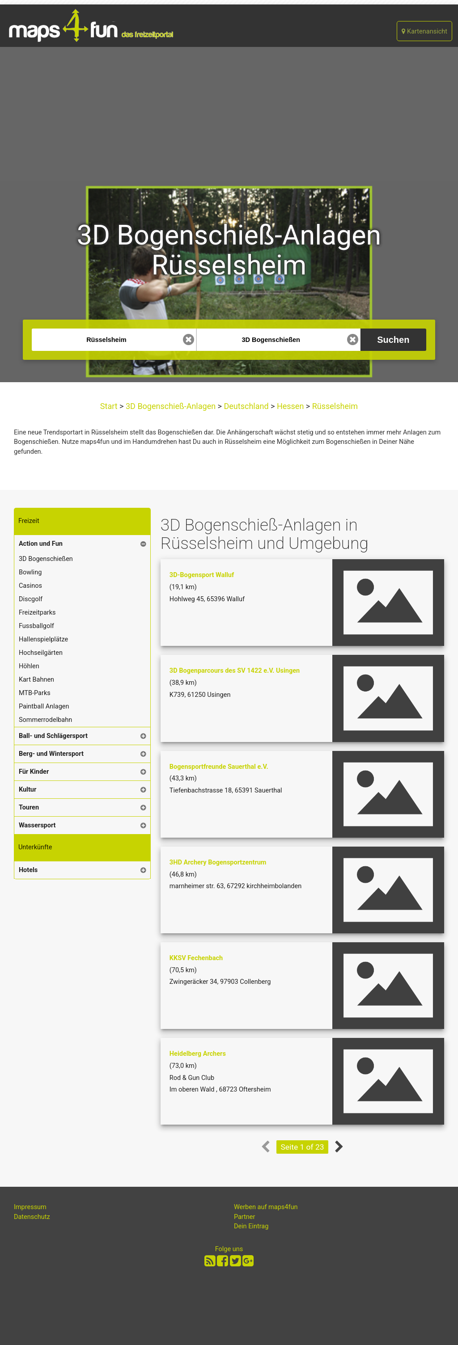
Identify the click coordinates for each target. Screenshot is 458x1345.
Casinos (30, 586)
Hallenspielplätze (43, 639)
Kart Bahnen (36, 679)
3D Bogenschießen (46, 559)
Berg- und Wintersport (51, 754)
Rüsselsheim (334, 406)
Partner (244, 1217)
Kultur (27, 789)
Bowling (30, 572)
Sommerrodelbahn (45, 720)
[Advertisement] (229, 114)
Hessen (290, 406)
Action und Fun (41, 544)
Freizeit (28, 521)
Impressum (30, 1207)
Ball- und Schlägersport (53, 736)
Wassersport (37, 825)
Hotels (28, 870)
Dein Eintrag (251, 1226)
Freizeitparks (37, 612)
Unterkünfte (35, 847)
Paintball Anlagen (44, 706)
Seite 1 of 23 (302, 1147)
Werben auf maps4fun (266, 1207)
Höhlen (29, 666)
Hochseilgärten (41, 653)
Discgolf (30, 599)
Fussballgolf (36, 626)
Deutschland (246, 406)
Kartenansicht (424, 31)
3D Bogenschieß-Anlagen (171, 406)
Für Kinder (34, 772)
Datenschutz (32, 1217)
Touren (29, 807)
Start (109, 406)
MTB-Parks (35, 693)
